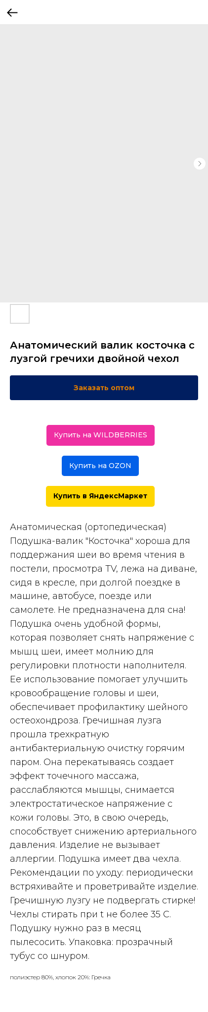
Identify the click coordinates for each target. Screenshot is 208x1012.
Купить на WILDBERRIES (100, 434)
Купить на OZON (100, 465)
